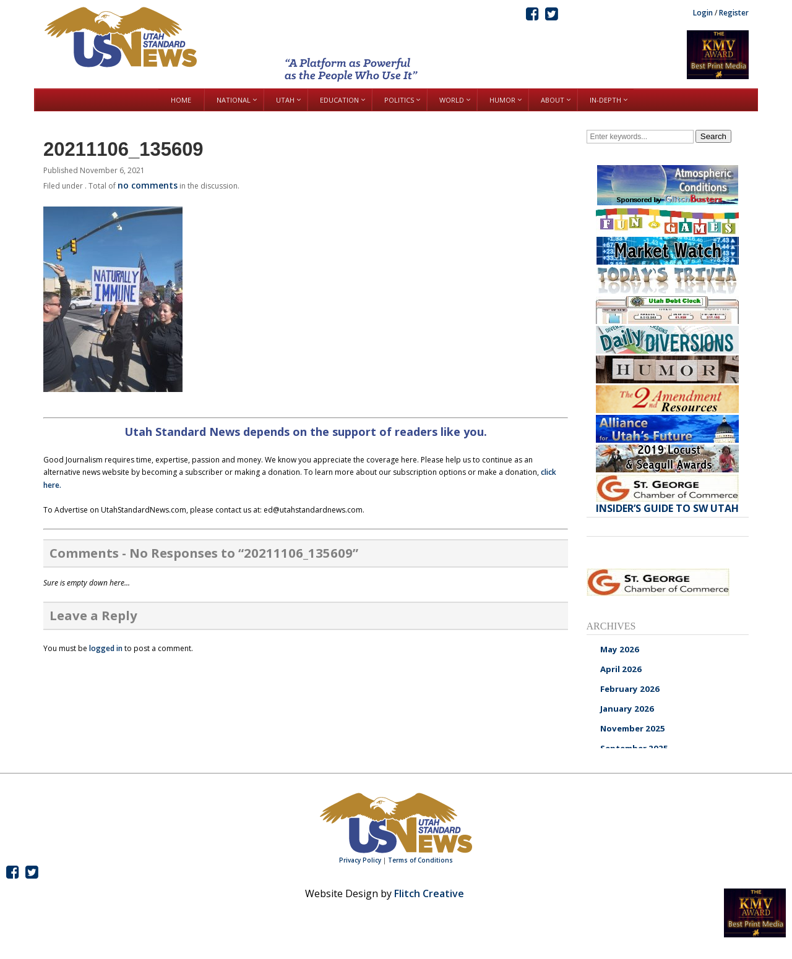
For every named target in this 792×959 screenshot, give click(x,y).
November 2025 (632, 728)
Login (703, 12)
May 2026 (619, 649)
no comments (148, 185)
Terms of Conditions (420, 860)
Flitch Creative (429, 893)
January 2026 (627, 708)
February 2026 (630, 688)
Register (734, 12)
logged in (106, 648)
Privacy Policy (360, 860)
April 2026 (621, 669)
